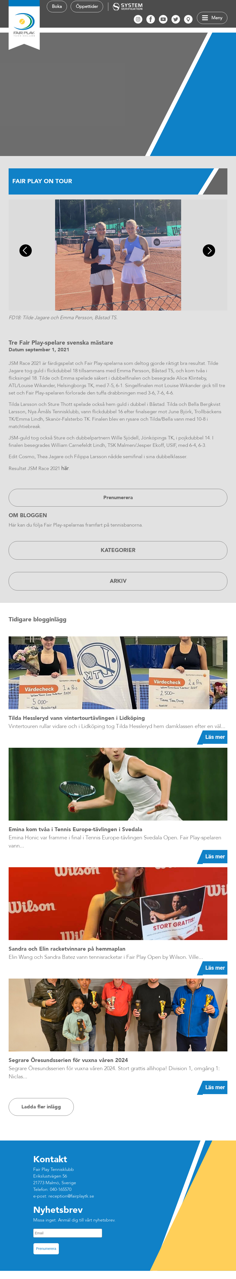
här (65, 468)
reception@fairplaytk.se (71, 1196)
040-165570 (60, 1189)
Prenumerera (46, 1249)
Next (209, 251)
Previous (27, 251)
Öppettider (87, 6)
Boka (57, 6)
